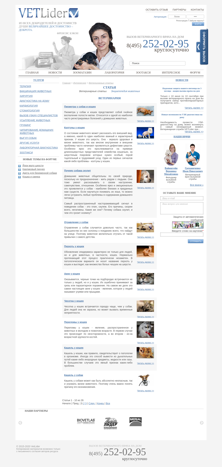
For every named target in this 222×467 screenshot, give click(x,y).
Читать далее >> (145, 121)
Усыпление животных (35, 120)
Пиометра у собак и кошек (80, 106)
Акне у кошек (72, 273)
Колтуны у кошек (74, 127)
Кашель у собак (73, 375)
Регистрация (181, 21)
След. (92, 403)
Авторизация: (160, 17)
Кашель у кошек (73, 347)
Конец (100, 403)
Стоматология (30, 110)
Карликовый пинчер (34, 169)
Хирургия (26, 96)
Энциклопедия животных (125, 91)
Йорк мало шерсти (33, 165)
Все (108, 403)
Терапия (25, 86)
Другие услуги (29, 142)
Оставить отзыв (157, 9)
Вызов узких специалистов (39, 115)
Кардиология (29, 105)
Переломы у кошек (75, 322)
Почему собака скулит (77, 170)
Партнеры (179, 9)
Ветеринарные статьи (101, 83)
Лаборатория (114, 72)
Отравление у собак (76, 222)
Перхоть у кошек (74, 246)
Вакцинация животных (36, 91)
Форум (195, 72)
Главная (32, 72)
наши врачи (182, 136)
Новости (55, 72)
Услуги (38, 80)
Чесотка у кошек (74, 301)
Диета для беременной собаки (40, 173)
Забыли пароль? (196, 21)
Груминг (25, 125)
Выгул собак (28, 138)
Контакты (197, 9)
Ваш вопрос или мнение (181, 208)
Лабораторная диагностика (39, 147)
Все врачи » (197, 185)
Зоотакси (143, 72)
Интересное (171, 72)
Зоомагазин (82, 72)
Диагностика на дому (34, 101)
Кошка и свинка (31, 176)
